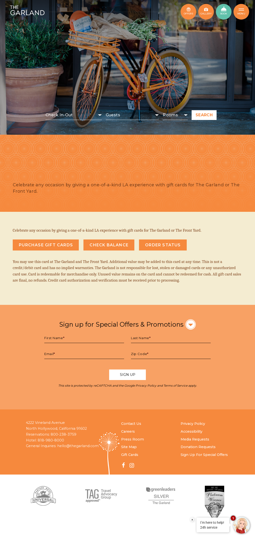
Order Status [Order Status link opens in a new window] (163, 245)
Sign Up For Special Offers (204, 455)
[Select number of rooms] (175, 115)
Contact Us (131, 423)
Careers (128, 431)
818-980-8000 (51, 440)
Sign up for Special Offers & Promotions (127, 324)
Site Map (129, 447)
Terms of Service (175, 385)
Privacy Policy (146, 385)
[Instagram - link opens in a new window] (131, 465)
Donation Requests (198, 447)
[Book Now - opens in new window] (224, 12)
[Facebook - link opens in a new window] (123, 465)
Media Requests (195, 439)
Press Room (132, 439)
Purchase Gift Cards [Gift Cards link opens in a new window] (46, 245)
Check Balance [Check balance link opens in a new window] (109, 245)
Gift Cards (129, 455)
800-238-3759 (63, 434)
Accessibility (191, 431)
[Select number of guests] (132, 115)
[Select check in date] (74, 115)
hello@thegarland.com (78, 446)
